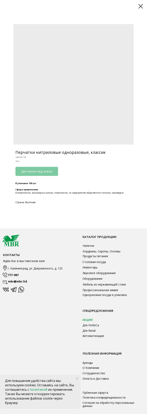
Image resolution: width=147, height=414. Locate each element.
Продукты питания (95, 256)
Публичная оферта (95, 393)
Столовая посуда (94, 262)
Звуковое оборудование (99, 273)
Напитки (88, 246)
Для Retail (89, 330)
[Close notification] (77, 378)
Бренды (88, 363)
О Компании (91, 368)
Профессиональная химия (100, 290)
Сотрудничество (94, 373)
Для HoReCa (91, 325)
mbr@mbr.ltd (17, 281)
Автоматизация (93, 336)
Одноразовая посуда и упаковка (105, 295)
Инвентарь (90, 267)
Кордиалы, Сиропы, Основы (101, 251)
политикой (39, 389)
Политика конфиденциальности (104, 397)
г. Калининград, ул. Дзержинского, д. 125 (35, 268)
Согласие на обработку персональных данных (108, 404)
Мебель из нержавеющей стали (104, 284)
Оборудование (93, 278)
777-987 (13, 275)
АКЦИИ (88, 320)
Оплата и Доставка (96, 378)
